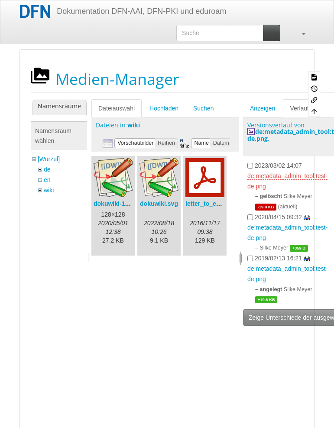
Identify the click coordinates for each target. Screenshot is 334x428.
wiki (49, 190)
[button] (299, 33)
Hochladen (163, 108)
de (47, 169)
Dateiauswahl (116, 108)
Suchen (203, 108)
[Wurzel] (49, 159)
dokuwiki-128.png (119, 203)
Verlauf (299, 108)
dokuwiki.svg (159, 203)
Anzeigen (262, 108)
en (47, 179)
